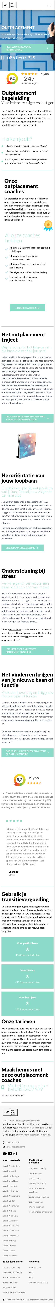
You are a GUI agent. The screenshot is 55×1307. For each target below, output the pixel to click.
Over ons (34, 1261)
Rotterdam (41, 1131)
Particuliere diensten (36, 1161)
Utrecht (31, 1131)
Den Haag (8, 1134)
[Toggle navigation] (49, 5)
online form (18, 1095)
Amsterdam (21, 1131)
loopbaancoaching (12, 1124)
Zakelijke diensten (13, 1261)
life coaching (28, 1124)
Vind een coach (11, 1160)
